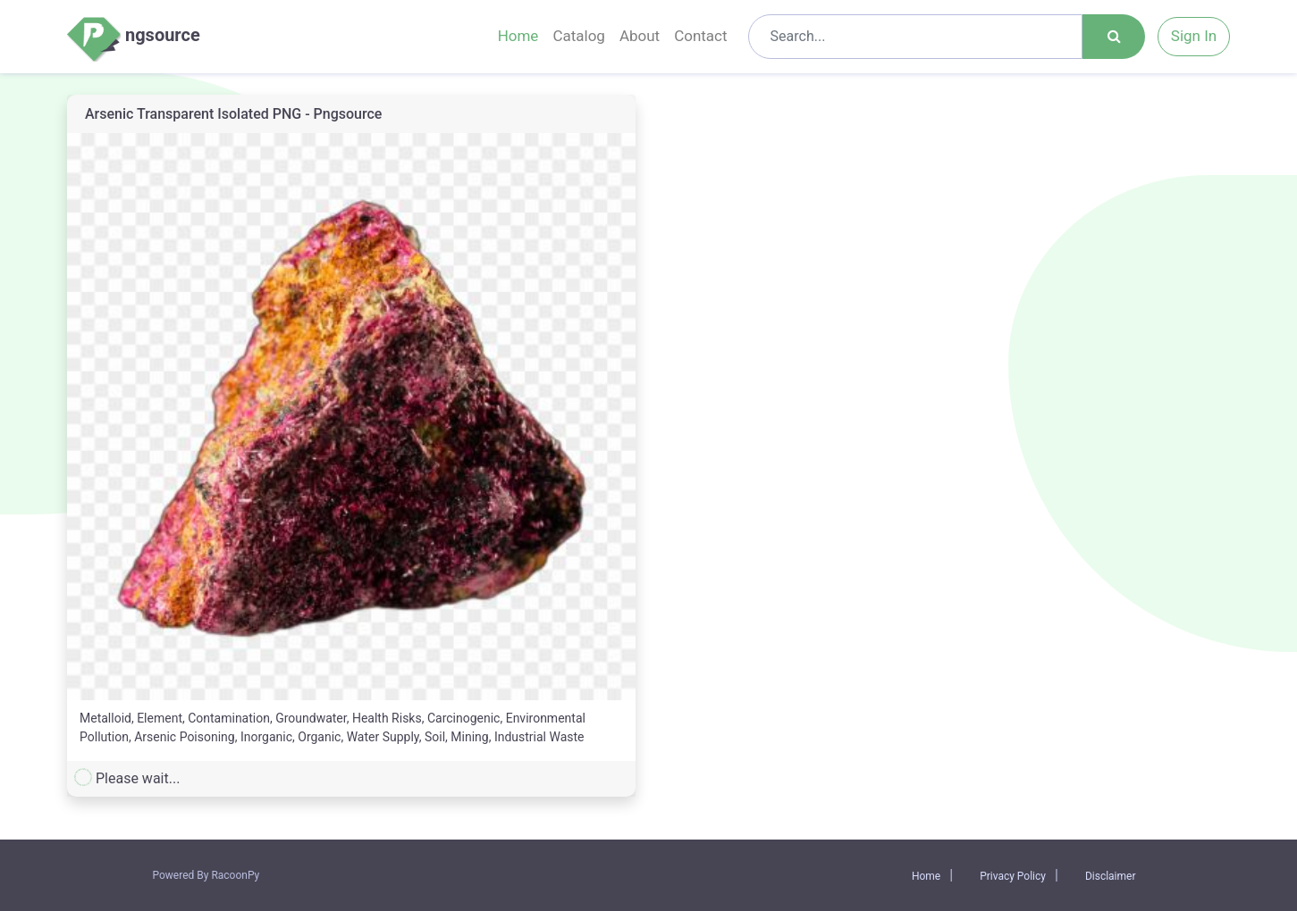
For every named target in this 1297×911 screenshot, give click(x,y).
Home (518, 36)
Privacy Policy (1013, 876)
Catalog (578, 36)
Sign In (1194, 36)
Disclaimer (1110, 876)
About (639, 36)
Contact (700, 36)
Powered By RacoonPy (206, 875)
